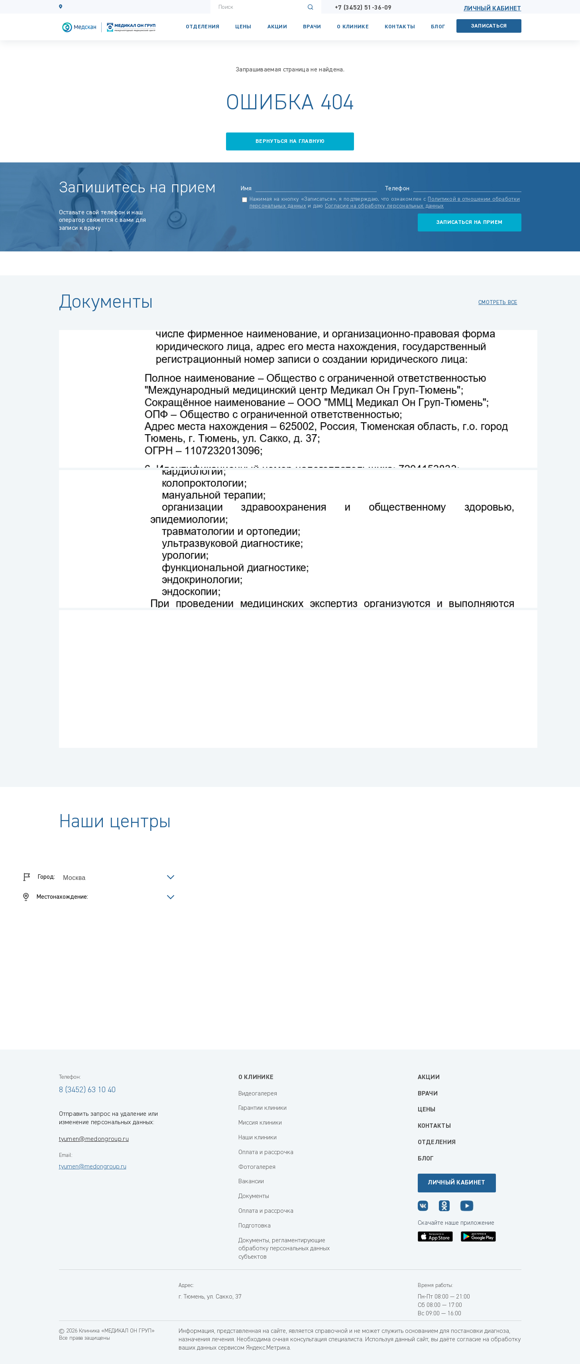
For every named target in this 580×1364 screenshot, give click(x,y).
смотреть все (497, 302)
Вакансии (251, 1181)
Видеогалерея (257, 1094)
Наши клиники (257, 1138)
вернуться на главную (290, 141)
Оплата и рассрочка (265, 1152)
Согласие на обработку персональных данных (384, 206)
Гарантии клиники (262, 1108)
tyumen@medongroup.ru (94, 1139)
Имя (246, 189)
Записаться (489, 26)
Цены (243, 27)
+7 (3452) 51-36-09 (363, 8)
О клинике (353, 27)
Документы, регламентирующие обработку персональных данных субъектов (284, 1249)
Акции (277, 27)
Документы (253, 1196)
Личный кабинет (492, 9)
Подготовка (254, 1226)
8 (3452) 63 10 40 (87, 1090)
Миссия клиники (260, 1123)
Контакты (400, 27)
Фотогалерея (256, 1167)
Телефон (397, 189)
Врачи (312, 27)
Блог (438, 27)
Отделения (203, 27)
